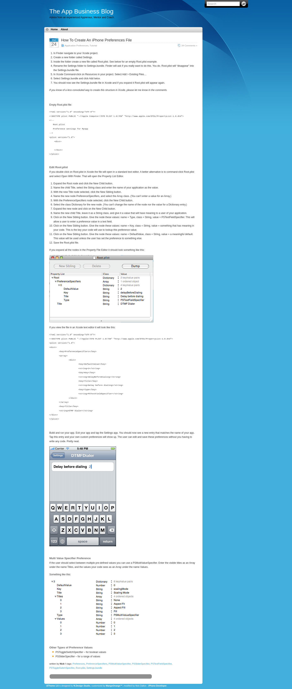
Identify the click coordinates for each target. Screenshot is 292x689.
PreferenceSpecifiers (96, 663)
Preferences (79, 663)
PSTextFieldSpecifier (161, 663)
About (64, 29)
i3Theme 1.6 (52, 686)
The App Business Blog (81, 11)
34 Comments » (189, 45)
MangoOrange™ (114, 686)
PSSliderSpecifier (141, 663)
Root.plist (80, 668)
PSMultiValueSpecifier (120, 663)
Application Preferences (77, 45)
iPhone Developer (157, 686)
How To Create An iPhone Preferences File (96, 40)
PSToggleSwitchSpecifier (62, 668)
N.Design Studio (82, 686)
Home (54, 29)
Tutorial (93, 45)
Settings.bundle (94, 668)
